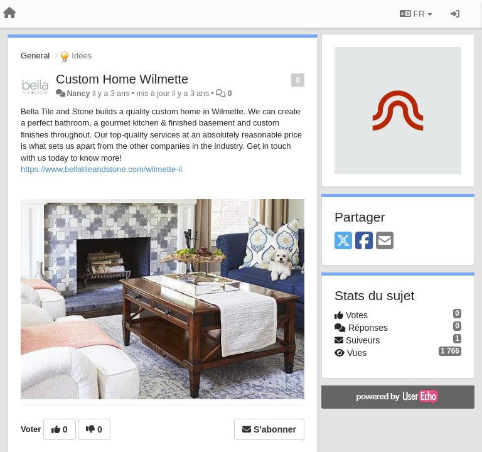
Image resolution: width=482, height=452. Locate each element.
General (35, 55)
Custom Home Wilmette (122, 79)
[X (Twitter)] (343, 241)
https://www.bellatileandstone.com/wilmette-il (101, 169)
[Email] (385, 241)
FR (416, 14)
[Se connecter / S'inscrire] (455, 13)
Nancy (78, 93)
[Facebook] (364, 241)
